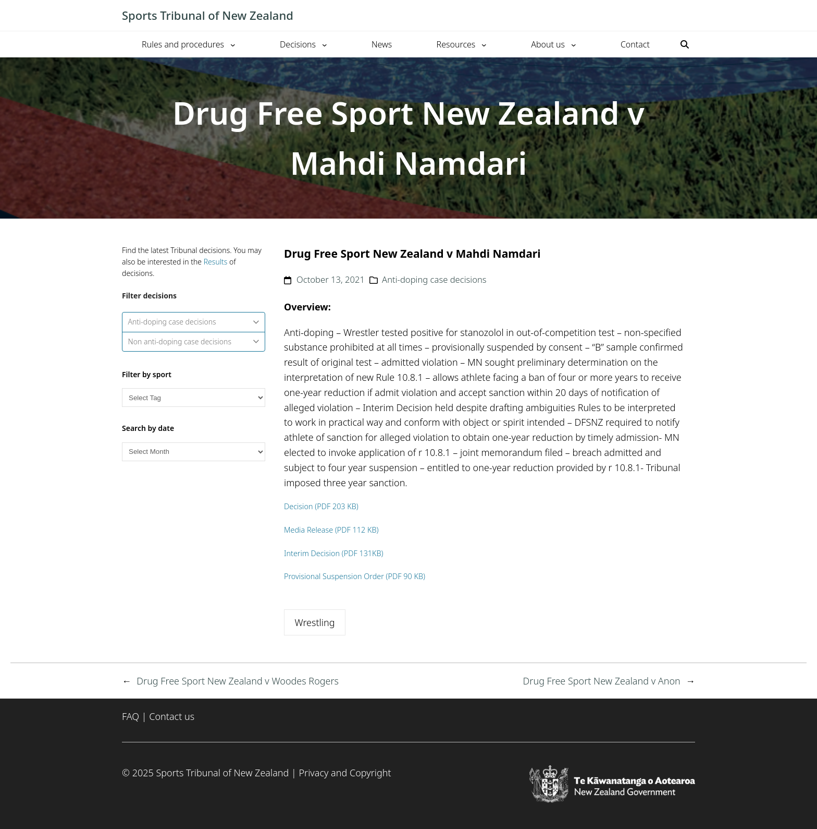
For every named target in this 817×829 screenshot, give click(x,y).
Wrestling (314, 622)
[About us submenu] (573, 44)
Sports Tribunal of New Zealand (207, 15)
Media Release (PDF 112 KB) (331, 530)
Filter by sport (146, 374)
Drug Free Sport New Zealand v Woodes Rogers (238, 681)
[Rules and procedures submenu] (233, 44)
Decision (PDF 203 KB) (321, 506)
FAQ (130, 716)
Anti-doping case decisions (193, 322)
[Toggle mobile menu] (690, 15)
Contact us (171, 716)
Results (216, 262)
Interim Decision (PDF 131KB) (333, 553)
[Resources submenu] (484, 44)
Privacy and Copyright (345, 772)
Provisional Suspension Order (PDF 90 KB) (354, 576)
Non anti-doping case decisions (193, 341)
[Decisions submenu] (324, 44)
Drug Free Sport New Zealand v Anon (601, 681)
